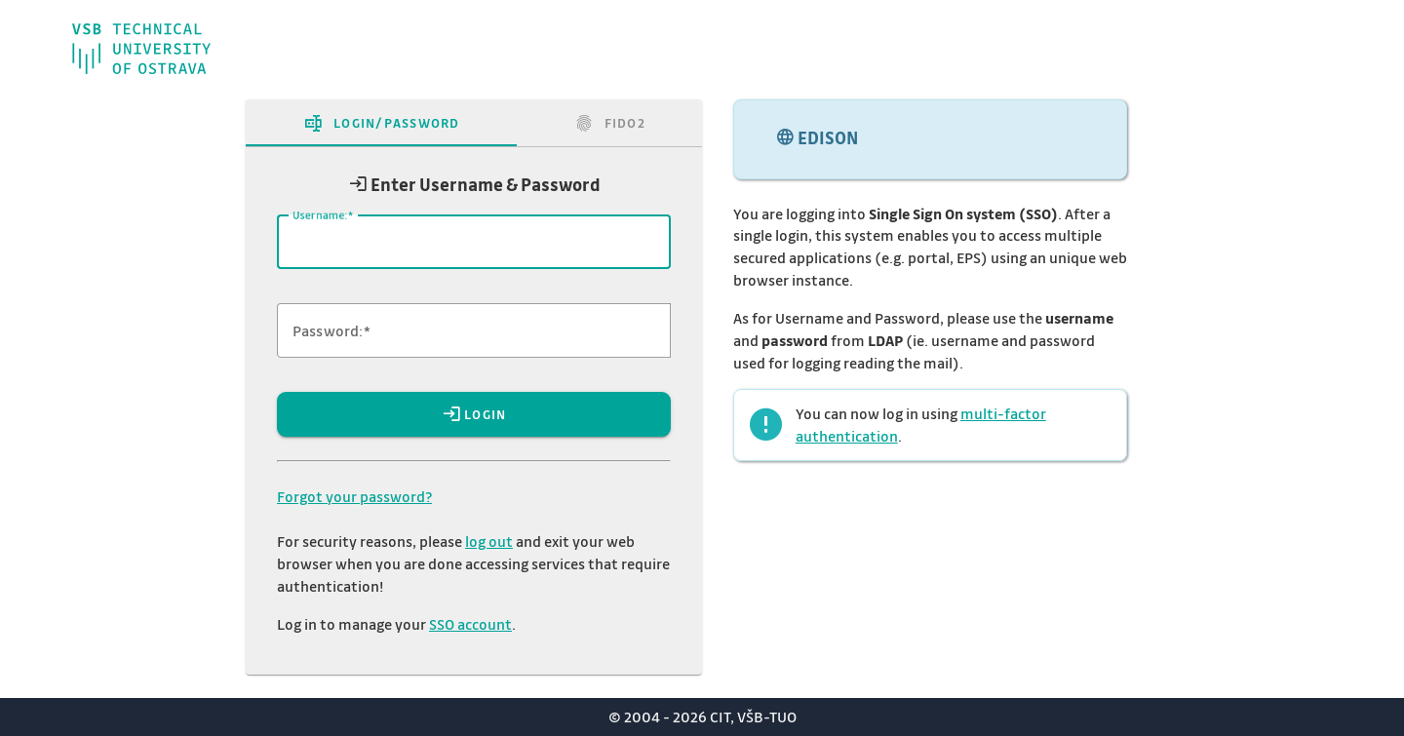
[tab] (381, 122)
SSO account (470, 624)
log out (489, 541)
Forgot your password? (354, 496)
